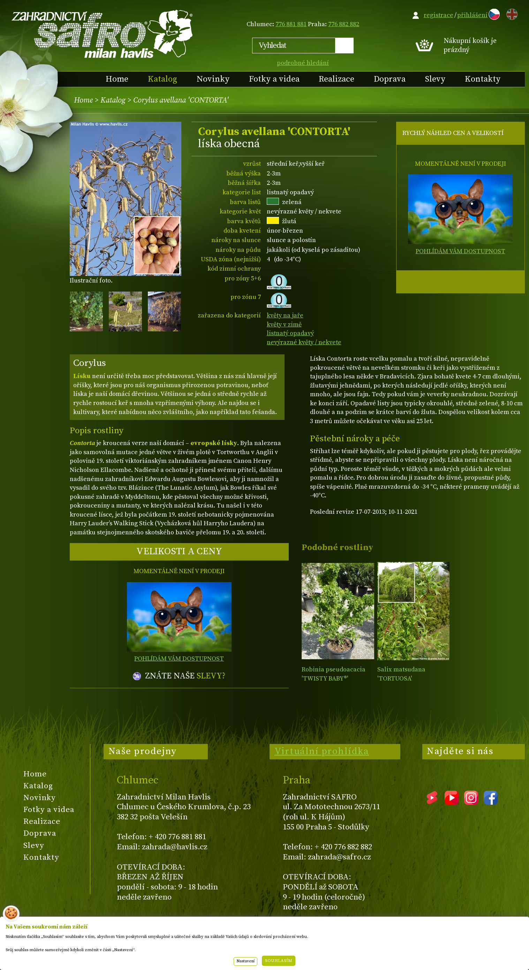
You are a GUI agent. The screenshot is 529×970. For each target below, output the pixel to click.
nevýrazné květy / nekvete (304, 342)
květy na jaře (285, 315)
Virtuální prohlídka (321, 751)
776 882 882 (343, 24)
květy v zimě (284, 325)
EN (510, 13)
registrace (438, 15)
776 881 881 (291, 24)
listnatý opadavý (290, 333)
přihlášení (472, 15)
